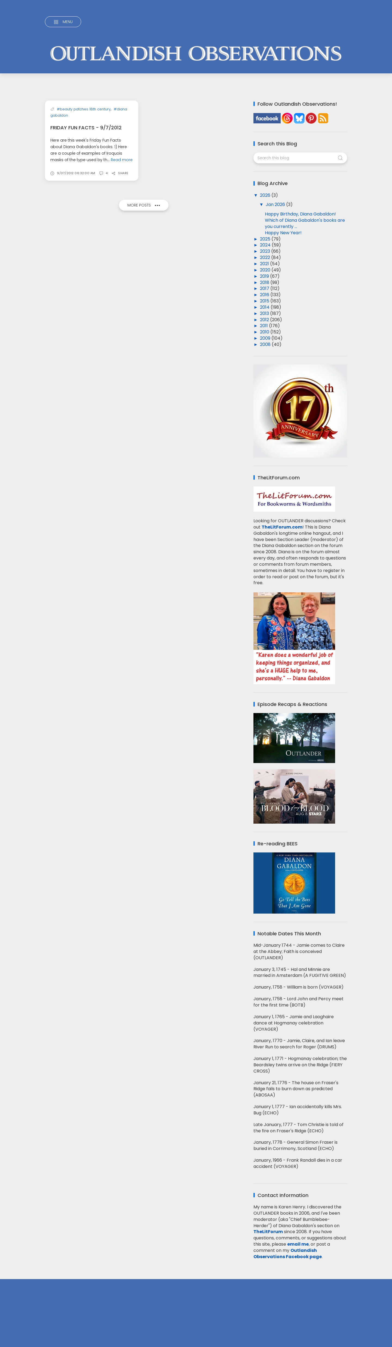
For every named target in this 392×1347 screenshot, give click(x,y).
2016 (265, 295)
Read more (122, 192)
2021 (265, 264)
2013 (265, 313)
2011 (264, 326)
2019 (265, 276)
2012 (265, 320)
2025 (265, 239)
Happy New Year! (283, 233)
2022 (265, 257)
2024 (266, 245)
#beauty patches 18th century (84, 141)
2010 (265, 332)
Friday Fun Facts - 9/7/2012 (86, 159)
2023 (265, 251)
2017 (265, 288)
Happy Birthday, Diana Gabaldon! (300, 214)
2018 (265, 282)
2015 (265, 301)
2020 (265, 270)
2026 (265, 195)
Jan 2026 (276, 204)
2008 (266, 344)
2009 (265, 338)
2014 (265, 307)
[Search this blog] (300, 157)
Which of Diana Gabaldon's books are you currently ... (305, 223)
